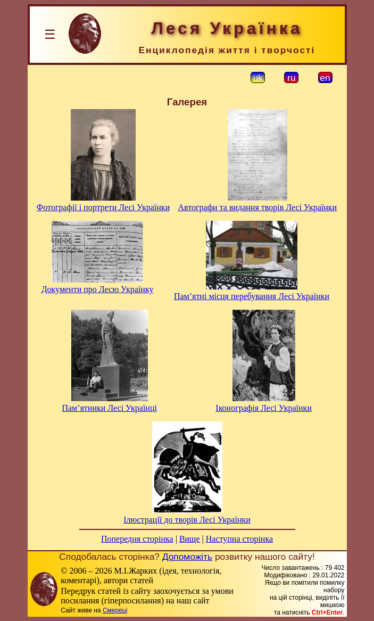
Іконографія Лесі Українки (263, 407)
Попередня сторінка (137, 538)
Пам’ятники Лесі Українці (109, 407)
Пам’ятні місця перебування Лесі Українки (251, 296)
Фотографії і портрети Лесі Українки (103, 207)
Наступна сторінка (239, 538)
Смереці (115, 610)
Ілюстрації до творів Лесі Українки (187, 519)
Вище (189, 538)
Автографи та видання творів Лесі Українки (257, 207)
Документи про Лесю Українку (97, 289)
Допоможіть (187, 556)
